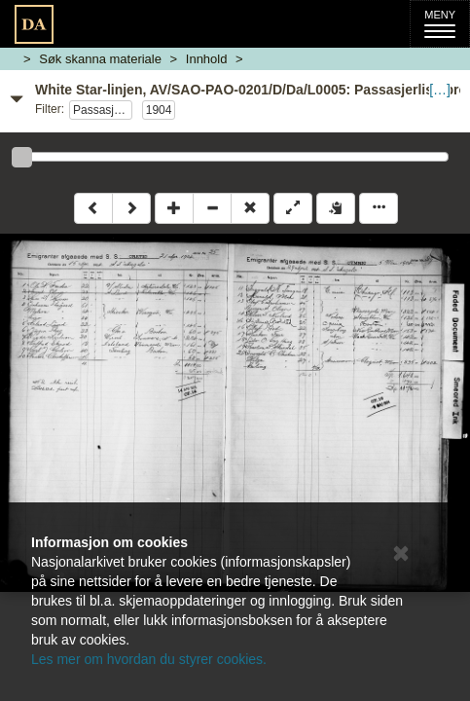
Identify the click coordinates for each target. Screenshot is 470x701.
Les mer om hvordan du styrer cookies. (149, 659)
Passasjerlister (102, 110)
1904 (159, 110)
